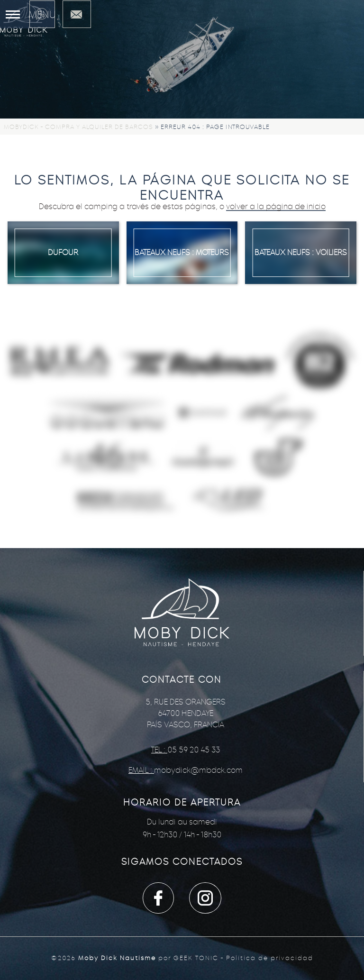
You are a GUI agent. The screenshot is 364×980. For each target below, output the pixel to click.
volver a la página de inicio (276, 206)
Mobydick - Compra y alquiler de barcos (78, 126)
